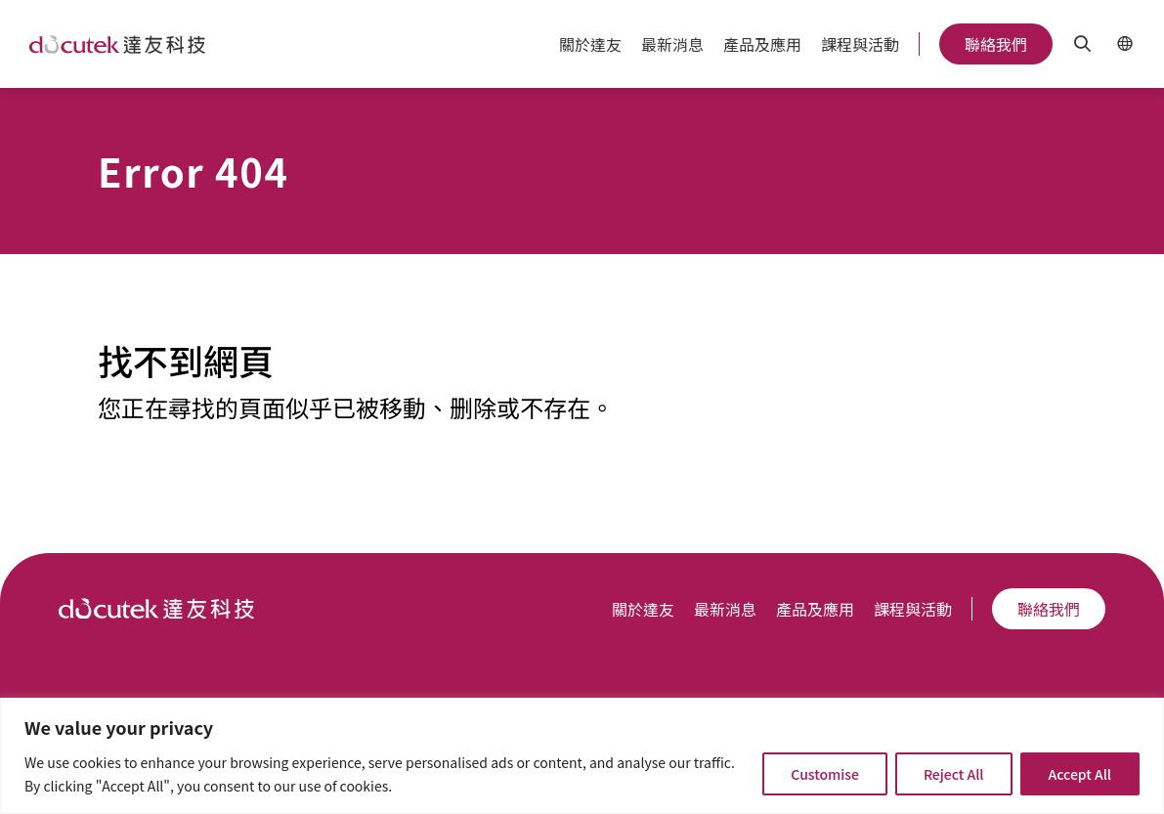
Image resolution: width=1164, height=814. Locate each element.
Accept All (1080, 774)
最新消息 (672, 44)
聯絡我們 (996, 44)
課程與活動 (860, 44)
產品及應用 (762, 44)
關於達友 (590, 44)
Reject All (954, 774)
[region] (582, 756)
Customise (825, 774)
